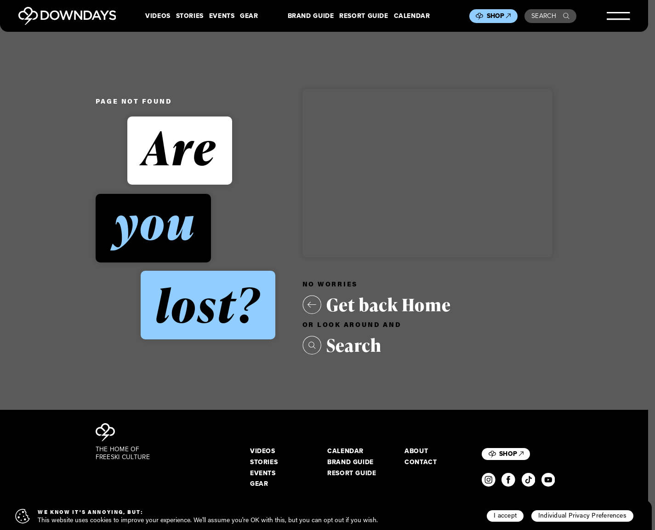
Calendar (412, 16)
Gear (249, 16)
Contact (420, 462)
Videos (158, 16)
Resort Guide (363, 16)
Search (550, 16)
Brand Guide (311, 16)
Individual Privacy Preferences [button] (582, 515)
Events (222, 16)
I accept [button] (505, 515)
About (416, 451)
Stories (190, 16)
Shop (499, 16)
